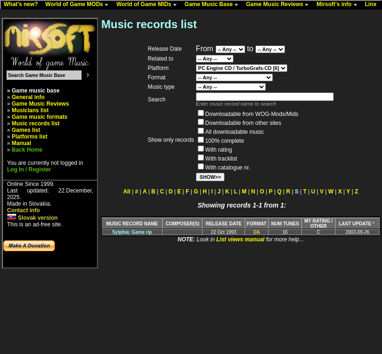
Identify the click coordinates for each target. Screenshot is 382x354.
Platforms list (29, 136)
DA (256, 232)
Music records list (36, 123)
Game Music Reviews (280, 4)
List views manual (240, 239)
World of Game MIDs (148, 4)
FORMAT (257, 223)
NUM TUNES (285, 223)
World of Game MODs (79, 4)
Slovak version (32, 218)
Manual (21, 143)
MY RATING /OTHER (318, 223)
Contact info (23, 210)
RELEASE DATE (224, 223)
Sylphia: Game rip (132, 232)
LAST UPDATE (357, 223)
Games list (26, 130)
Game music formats (39, 117)
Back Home (27, 149)
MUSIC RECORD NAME (132, 223)
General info (28, 97)
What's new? (23, 4)
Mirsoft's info (339, 4)
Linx (373, 4)
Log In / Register (29, 169)
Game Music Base (213, 4)
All (126, 191)
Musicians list (30, 110)
